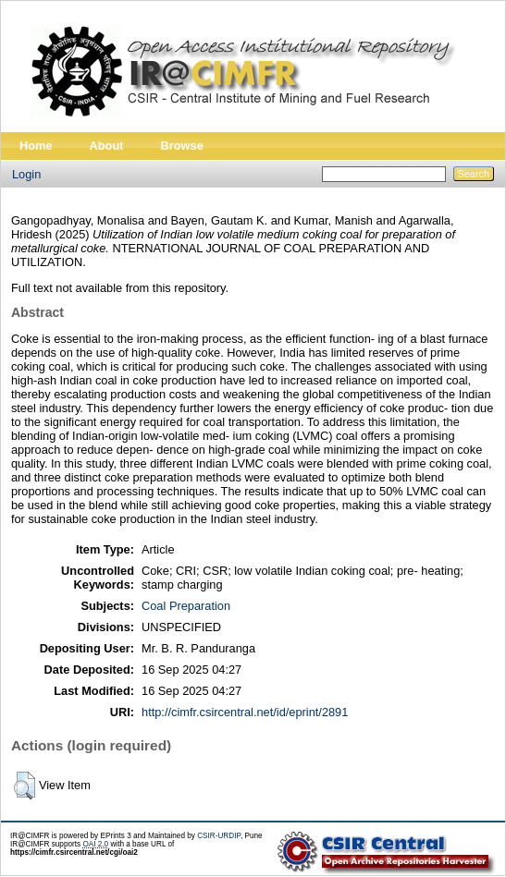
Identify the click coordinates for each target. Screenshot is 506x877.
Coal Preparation (186, 606)
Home (36, 145)
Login (26, 174)
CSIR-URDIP (219, 836)
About (107, 145)
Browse (182, 145)
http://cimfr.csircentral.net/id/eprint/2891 (245, 712)
